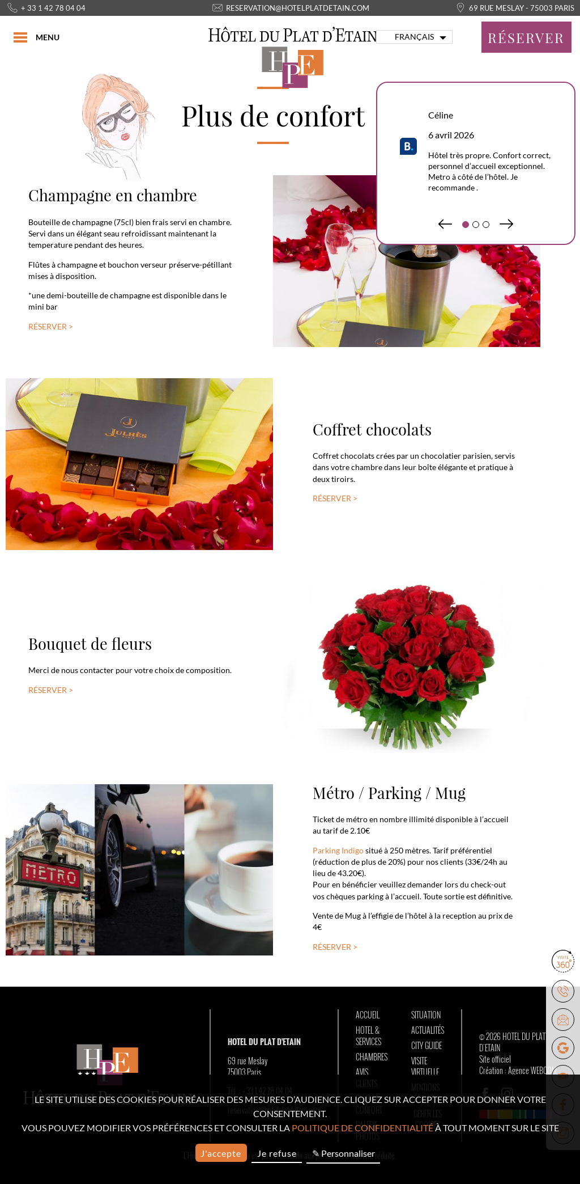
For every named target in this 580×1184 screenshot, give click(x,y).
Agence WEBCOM (532, 1070)
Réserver (526, 37)
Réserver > (50, 326)
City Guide (426, 1045)
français (414, 36)
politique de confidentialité (362, 1127)
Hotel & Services (368, 1036)
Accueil (367, 1015)
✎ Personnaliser (343, 1153)
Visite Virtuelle (425, 1066)
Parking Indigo (338, 850)
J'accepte (221, 1153)
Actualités (427, 1030)
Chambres (371, 1057)
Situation (426, 1015)
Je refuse (277, 1153)
